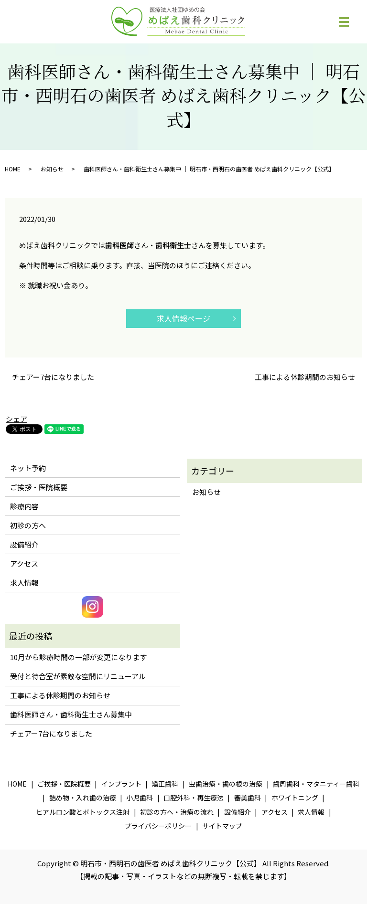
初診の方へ (28, 525)
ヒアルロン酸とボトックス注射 (83, 812)
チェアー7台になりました (53, 377)
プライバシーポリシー (158, 825)
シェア (16, 419)
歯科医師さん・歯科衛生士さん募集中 (71, 714)
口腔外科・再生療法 (193, 797)
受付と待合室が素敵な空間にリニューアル (78, 676)
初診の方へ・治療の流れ (177, 812)
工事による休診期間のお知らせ (305, 377)
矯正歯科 (164, 783)
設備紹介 (24, 544)
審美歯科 (247, 797)
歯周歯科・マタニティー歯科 (316, 783)
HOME (13, 169)
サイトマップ (222, 825)
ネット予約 (28, 468)
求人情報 (24, 583)
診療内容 (24, 506)
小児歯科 (139, 797)
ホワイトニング (294, 797)
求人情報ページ (183, 318)
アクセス (24, 563)
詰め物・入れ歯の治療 (82, 797)
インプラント (121, 783)
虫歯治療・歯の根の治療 (225, 783)
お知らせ (52, 169)
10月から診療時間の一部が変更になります (78, 657)
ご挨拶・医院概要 (38, 487)
